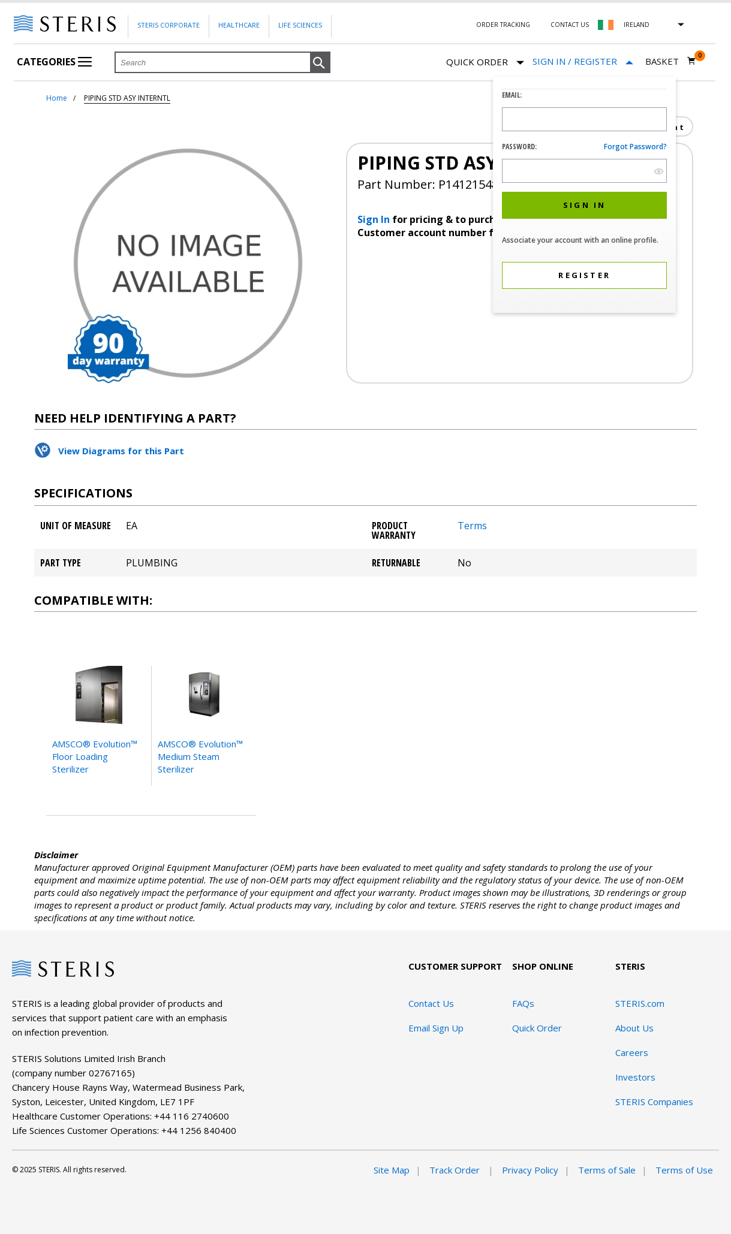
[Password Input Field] (584, 171)
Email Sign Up (436, 1028)
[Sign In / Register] (583, 61)
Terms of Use (684, 1170)
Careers (631, 1052)
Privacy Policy (530, 1170)
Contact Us (569, 24)
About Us (634, 1028)
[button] (320, 63)
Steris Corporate (168, 24)
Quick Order (485, 63)
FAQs (523, 1003)
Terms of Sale (607, 1170)
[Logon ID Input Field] (584, 119)
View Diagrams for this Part (121, 451)
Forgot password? (635, 146)
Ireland (636, 24)
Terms (472, 525)
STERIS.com (639, 1003)
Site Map (392, 1170)
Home (56, 98)
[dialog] (584, 196)
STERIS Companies (654, 1102)
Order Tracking (503, 24)
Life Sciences (300, 24)
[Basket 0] (670, 61)
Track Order (455, 1170)
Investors (635, 1077)
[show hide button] (659, 171)
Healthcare (239, 24)
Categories (54, 61)
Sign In (374, 219)
